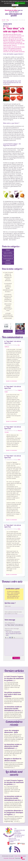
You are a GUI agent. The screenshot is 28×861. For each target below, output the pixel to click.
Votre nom (8, 606)
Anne (19, 459)
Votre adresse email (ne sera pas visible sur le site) (13, 612)
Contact (16, 856)
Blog (7, 20)
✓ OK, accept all (20, 3)
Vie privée (6, 858)
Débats (7, 26)
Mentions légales (22, 856)
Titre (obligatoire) (10, 623)
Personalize (15, 5)
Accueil (3, 20)
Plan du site (11, 858)
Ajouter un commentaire (11, 381)
